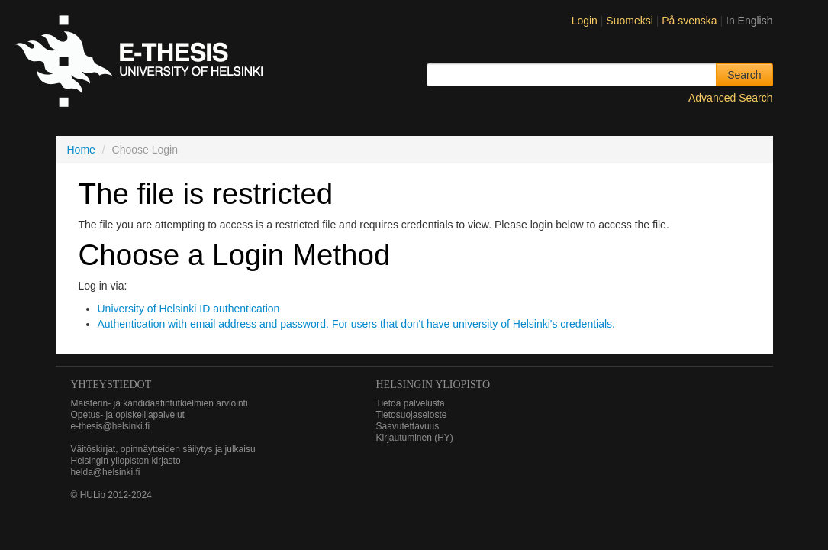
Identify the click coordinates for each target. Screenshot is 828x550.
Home (81, 150)
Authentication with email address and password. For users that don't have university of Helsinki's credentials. (356, 324)
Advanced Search (730, 98)
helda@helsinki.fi (105, 472)
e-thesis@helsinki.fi (110, 426)
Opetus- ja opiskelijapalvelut (128, 414)
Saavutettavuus (408, 426)
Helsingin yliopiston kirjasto (126, 460)
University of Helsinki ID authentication (189, 308)
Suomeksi (631, 21)
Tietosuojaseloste (411, 414)
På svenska (691, 21)
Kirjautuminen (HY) (414, 437)
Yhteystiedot (111, 384)
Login (585, 21)
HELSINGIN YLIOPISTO (433, 384)
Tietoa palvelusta (410, 403)
